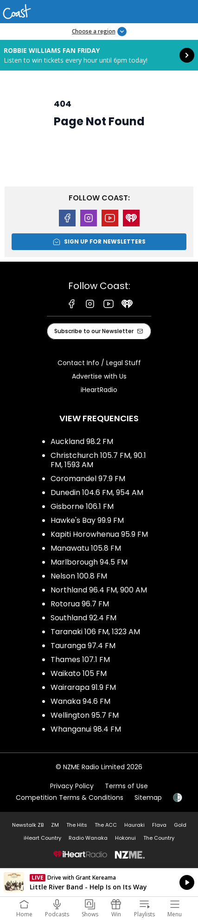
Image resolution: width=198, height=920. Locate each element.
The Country (158, 838)
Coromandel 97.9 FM (88, 478)
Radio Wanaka (88, 838)
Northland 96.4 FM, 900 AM (99, 590)
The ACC (106, 825)
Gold (180, 825)
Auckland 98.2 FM (82, 441)
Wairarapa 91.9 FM (83, 687)
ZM (55, 825)
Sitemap (148, 797)
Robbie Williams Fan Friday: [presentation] (99, 55)
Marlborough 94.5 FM (89, 562)
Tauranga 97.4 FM (83, 645)
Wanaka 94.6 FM (80, 701)
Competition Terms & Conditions (69, 797)
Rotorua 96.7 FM (80, 603)
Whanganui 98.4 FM (86, 729)
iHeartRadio (99, 389)
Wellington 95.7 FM (85, 715)
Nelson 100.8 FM (79, 576)
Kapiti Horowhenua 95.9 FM (99, 534)
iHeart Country (42, 838)
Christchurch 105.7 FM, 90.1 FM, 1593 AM (98, 460)
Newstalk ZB (28, 825)
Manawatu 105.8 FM (86, 548)
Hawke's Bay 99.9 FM (87, 520)
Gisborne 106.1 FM (82, 506)
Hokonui (125, 838)
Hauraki (134, 825)
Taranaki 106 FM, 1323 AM (95, 631)
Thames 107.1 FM (80, 659)
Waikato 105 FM (79, 673)
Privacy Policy (72, 786)
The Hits (76, 825)
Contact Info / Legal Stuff (99, 362)
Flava (159, 825)
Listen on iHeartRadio (99, 882)
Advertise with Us (99, 376)
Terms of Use (126, 786)
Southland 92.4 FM (83, 617)
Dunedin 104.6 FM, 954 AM (97, 492)
